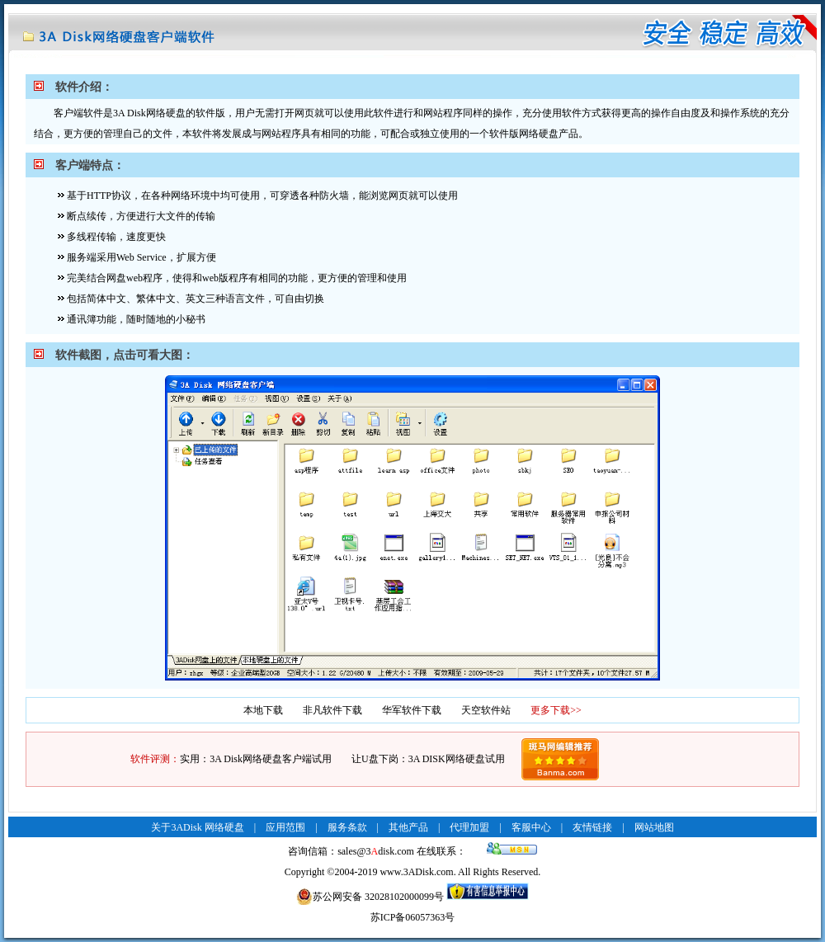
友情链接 (592, 827)
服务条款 (347, 827)
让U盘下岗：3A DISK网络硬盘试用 (428, 759)
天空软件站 (486, 710)
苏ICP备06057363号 (412, 917)
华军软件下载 (411, 710)
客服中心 (531, 827)
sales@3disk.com (375, 851)
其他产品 (408, 827)
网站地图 (654, 827)
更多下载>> (556, 710)
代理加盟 (469, 827)
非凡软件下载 (332, 710)
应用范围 (285, 827)
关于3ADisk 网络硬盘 (197, 827)
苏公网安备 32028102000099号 (370, 896)
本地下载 (263, 710)
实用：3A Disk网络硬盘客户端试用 (256, 759)
